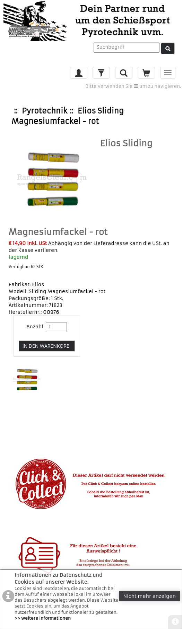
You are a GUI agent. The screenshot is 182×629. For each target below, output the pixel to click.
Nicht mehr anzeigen (149, 596)
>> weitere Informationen (43, 618)
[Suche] (168, 48)
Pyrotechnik (44, 111)
